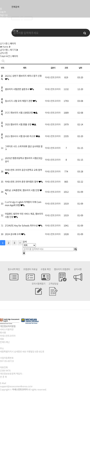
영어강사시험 (6, 100)
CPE (2, 71)
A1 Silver (4, 81)
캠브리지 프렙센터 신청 (10, 128)
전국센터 (4, 125)
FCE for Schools (7, 65)
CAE (2, 68)
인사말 (3, 33)
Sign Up (4, 14)
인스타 (3, 21)
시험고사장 (5, 147)
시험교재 (4, 150)
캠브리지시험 (6, 46)
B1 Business (6, 112)
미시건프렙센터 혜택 (9, 135)
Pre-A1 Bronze (7, 78)
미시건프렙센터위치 (8, 138)
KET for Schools (7, 59)
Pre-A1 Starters (7, 49)
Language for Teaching (11, 106)
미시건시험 (5, 40)
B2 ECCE (4, 93)
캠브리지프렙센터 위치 (10, 131)
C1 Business (6, 119)
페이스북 (4, 18)
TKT (2, 103)
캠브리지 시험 (6, 37)
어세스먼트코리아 (8, 30)
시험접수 (4, 144)
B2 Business (6, 116)
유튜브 (3, 24)
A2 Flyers (4, 56)
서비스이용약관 (7, 329)
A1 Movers (5, 52)
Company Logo (4, 3)
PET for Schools (7, 62)
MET (2, 90)
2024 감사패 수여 (13, 234)
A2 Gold (3, 84)
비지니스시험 (6, 109)
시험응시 (4, 141)
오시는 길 (4, 43)
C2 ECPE (4, 97)
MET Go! (4, 87)
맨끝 (20, 242)
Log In (3, 11)
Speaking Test (7, 122)
